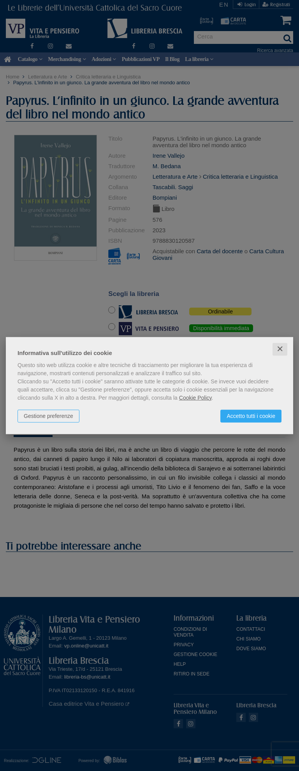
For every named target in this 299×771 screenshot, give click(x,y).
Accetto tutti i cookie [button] (251, 416)
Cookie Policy (195, 398)
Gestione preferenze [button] (48, 416)
